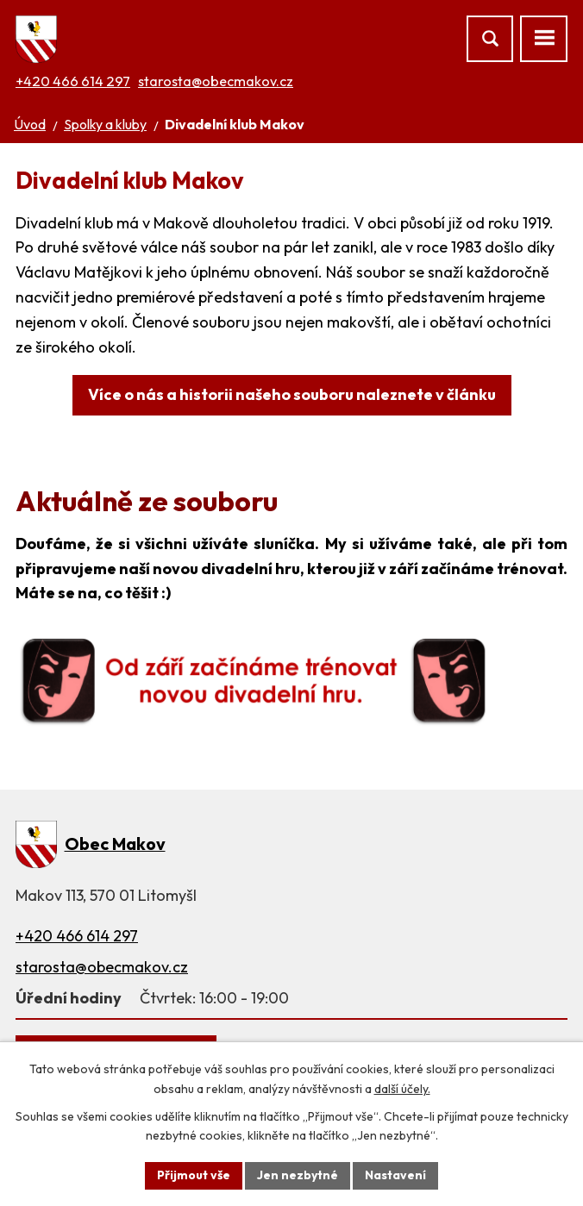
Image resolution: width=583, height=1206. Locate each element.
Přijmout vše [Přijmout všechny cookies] (193, 1175)
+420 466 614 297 (73, 81)
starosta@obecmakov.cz (215, 81)
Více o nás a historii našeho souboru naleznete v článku (292, 394)
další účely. (402, 1089)
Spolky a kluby (105, 124)
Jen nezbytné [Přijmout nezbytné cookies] (297, 1175)
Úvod (30, 124)
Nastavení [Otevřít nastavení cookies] (395, 1175)
